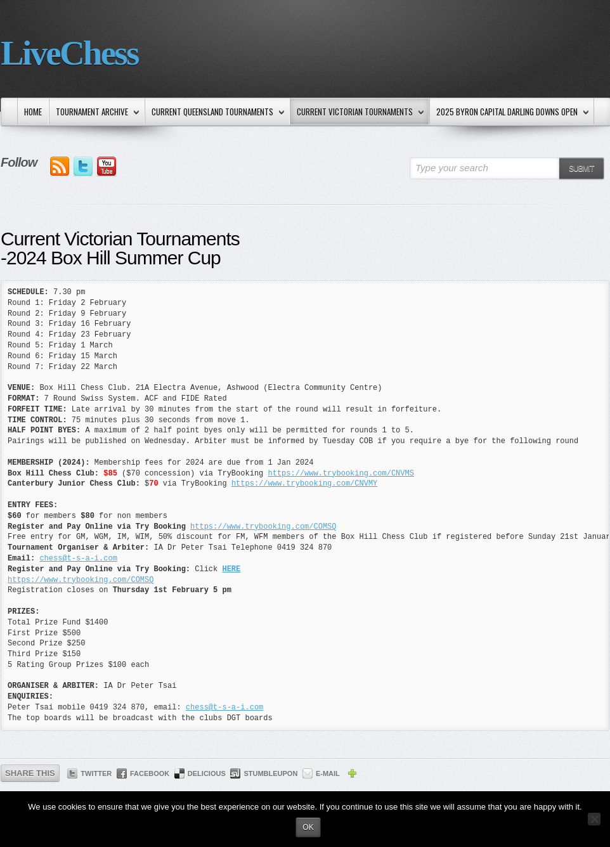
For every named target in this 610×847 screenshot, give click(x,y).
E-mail (328, 773)
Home (33, 111)
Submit (581, 168)
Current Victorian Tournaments (357, 112)
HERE (231, 569)
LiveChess (69, 53)
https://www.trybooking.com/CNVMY (304, 483)
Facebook (149, 773)
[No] (594, 819)
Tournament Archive (94, 112)
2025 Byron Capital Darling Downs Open (510, 112)
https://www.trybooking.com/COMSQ (263, 526)
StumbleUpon (270, 773)
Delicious (207, 773)
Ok (307, 827)
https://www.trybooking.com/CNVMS (340, 473)
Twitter (96, 773)
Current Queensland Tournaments (215, 112)
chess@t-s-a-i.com (78, 558)
